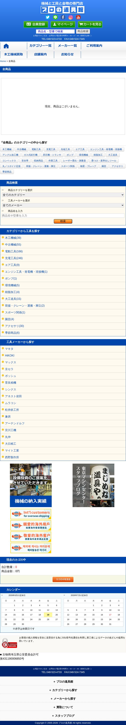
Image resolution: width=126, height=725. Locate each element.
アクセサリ (117, 166)
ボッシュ (10, 375)
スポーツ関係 (68, 166)
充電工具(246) (14, 258)
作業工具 (53, 160)
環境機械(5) (12, 285)
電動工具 (36, 149)
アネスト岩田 (13, 396)
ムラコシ (10, 403)
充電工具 (50, 149)
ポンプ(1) (11, 278)
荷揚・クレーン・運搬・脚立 (41, 166)
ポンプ (70, 155)
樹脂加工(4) (12, 292)
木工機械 (6, 149)
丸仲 (8, 436)
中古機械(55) (13, 244)
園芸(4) (9, 319)
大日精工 (10, 443)
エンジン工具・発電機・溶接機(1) (26, 271)
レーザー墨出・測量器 (74, 160)
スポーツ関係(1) (15, 312)
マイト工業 (12, 450)
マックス (10, 362)
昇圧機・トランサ (52, 155)
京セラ (9, 369)
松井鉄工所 (12, 409)
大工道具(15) (13, 298)
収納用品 (38, 160)
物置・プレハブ (88, 166)
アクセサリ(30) (14, 326)
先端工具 (65, 149)
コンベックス (9, 160)
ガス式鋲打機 (30, 155)
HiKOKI (9, 355)
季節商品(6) (12, 332)
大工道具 (112, 155)
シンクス (10, 389)
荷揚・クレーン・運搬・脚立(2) (25, 305)
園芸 (104, 166)
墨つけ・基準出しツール (103, 160)
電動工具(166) (14, 251)
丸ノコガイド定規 (11, 166)
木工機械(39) (13, 237)
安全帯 (25, 160)
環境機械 (83, 155)
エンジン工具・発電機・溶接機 (106, 149)
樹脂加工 (98, 155)
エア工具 (80, 149)
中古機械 (21, 149)
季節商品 (6, 171)
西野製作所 (12, 457)
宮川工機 (10, 430)
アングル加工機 (10, 155)
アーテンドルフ (15, 423)
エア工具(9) (12, 264)
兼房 (8, 416)
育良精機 (10, 382)
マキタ (9, 348)
